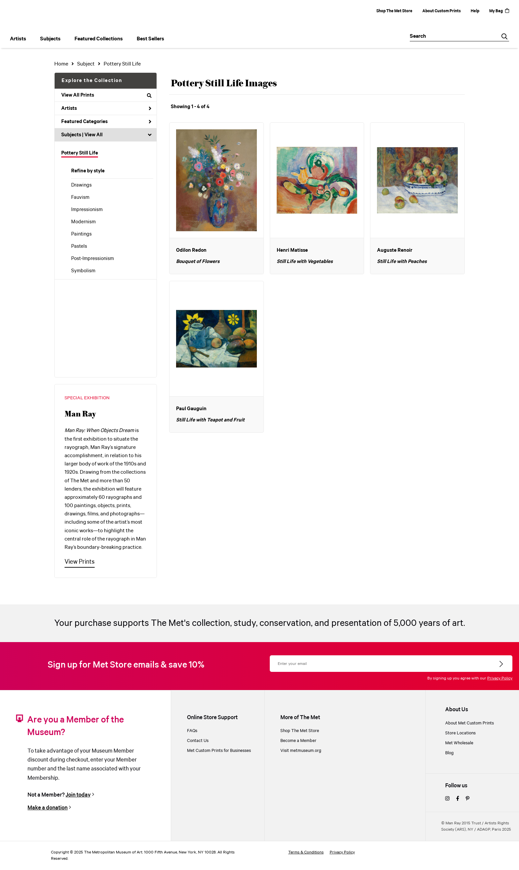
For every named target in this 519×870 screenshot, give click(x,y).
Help (475, 11)
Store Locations (460, 733)
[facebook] (457, 799)
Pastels (79, 246)
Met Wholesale (459, 743)
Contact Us (198, 741)
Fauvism (80, 197)
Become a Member (298, 741)
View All (93, 135)
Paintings (81, 234)
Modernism (83, 222)
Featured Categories (106, 121)
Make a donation (47, 808)
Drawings (81, 185)
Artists (106, 108)
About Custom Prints (441, 11)
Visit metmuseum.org (300, 751)
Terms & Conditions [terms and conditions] (306, 852)
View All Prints (106, 95)
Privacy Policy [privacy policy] (342, 852)
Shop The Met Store (394, 11)
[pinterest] (467, 799)
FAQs (192, 731)
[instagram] (447, 799)
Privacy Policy (499, 678)
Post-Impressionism (92, 258)
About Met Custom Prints (469, 723)
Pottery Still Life (79, 153)
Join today (78, 795)
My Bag (499, 11)
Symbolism (83, 271)
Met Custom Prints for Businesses (219, 751)
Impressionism (87, 209)
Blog (449, 753)
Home (61, 64)
